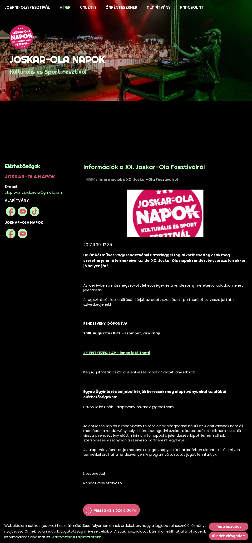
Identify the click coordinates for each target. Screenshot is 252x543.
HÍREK (65, 7)
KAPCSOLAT (192, 7)
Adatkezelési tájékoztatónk (76, 536)
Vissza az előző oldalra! (115, 510)
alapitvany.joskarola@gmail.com (33, 192)
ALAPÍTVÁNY (159, 7)
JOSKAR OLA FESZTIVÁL (27, 7)
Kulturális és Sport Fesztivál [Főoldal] (57, 64)
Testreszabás (229, 526)
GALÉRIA (88, 7)
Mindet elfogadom (228, 535)
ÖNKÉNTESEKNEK (121, 7)
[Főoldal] (57, 37)
